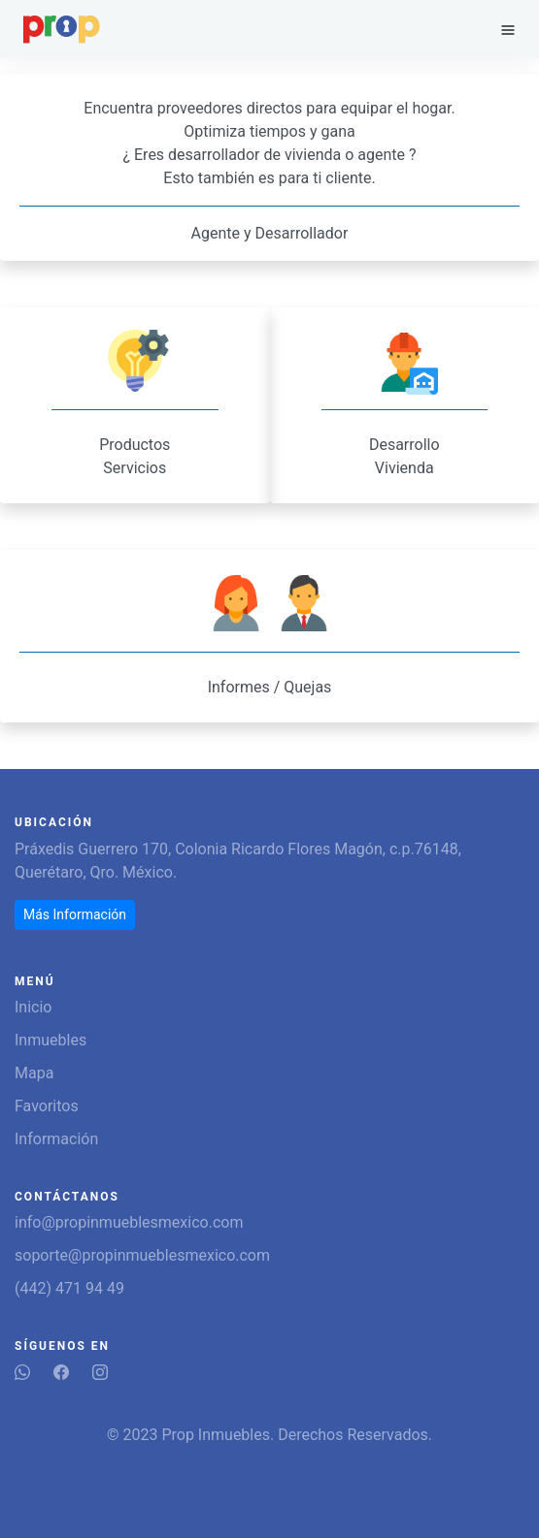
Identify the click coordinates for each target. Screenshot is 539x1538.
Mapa (34, 1073)
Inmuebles (50, 1040)
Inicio (33, 1007)
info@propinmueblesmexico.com (129, 1222)
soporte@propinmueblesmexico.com (142, 1255)
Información (56, 1139)
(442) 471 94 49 (69, 1288)
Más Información (74, 914)
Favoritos (47, 1106)
